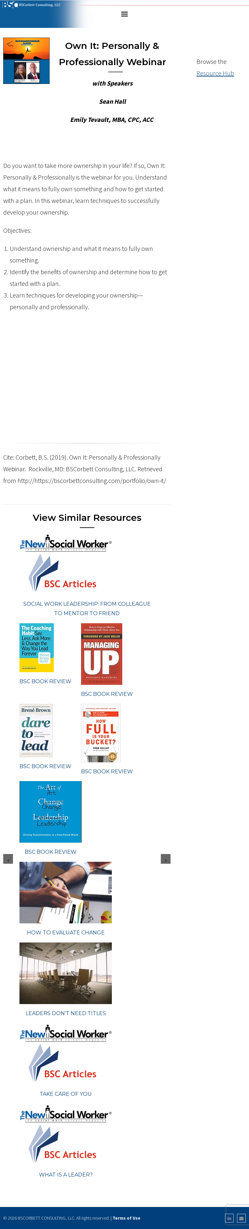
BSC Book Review (45, 681)
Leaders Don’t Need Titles (66, 1013)
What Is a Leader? (66, 1175)
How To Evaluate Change (66, 933)
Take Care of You (66, 1094)
